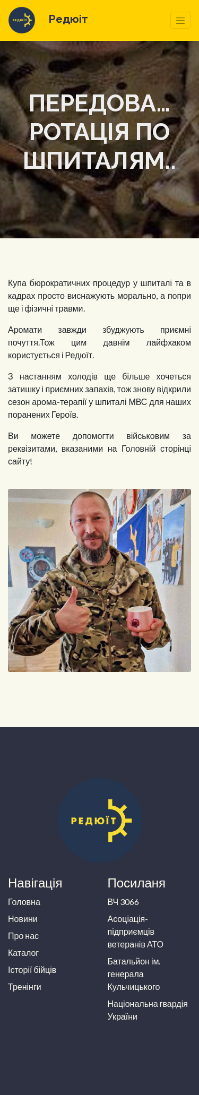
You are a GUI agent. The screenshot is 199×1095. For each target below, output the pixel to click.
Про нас (23, 935)
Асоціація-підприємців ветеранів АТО (135, 931)
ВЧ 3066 (124, 901)
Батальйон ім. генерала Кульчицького (134, 973)
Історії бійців (32, 969)
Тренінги (24, 986)
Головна (24, 901)
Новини (23, 918)
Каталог (23, 952)
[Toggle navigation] (180, 20)
